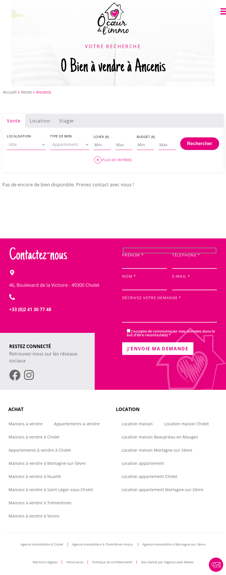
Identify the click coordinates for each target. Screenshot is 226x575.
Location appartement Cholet (149, 476)
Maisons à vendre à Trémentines (40, 502)
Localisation (19, 136)
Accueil (10, 92)
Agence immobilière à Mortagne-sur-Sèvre (173, 544)
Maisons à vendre (26, 423)
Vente (26, 92)
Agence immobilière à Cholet (42, 544)
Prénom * (144, 259)
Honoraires (74, 562)
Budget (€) (146, 137)
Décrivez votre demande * (169, 309)
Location (40, 121)
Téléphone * (194, 259)
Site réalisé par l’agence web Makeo (167, 562)
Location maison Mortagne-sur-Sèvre (157, 450)
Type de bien (61, 136)
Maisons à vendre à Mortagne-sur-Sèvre (47, 463)
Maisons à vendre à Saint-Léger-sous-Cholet (51, 489)
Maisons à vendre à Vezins (34, 516)
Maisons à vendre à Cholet (34, 437)
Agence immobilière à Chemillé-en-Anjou (103, 544)
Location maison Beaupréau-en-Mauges (160, 437)
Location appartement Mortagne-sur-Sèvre (162, 489)
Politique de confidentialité (112, 562)
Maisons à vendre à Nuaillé (35, 476)
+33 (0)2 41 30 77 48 (30, 309)
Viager (66, 121)
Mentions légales (45, 562)
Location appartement (143, 463)
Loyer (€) (101, 137)
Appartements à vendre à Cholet (40, 450)
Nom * (144, 280)
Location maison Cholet (186, 423)
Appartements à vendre (77, 423)
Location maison (137, 423)
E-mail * (194, 280)
